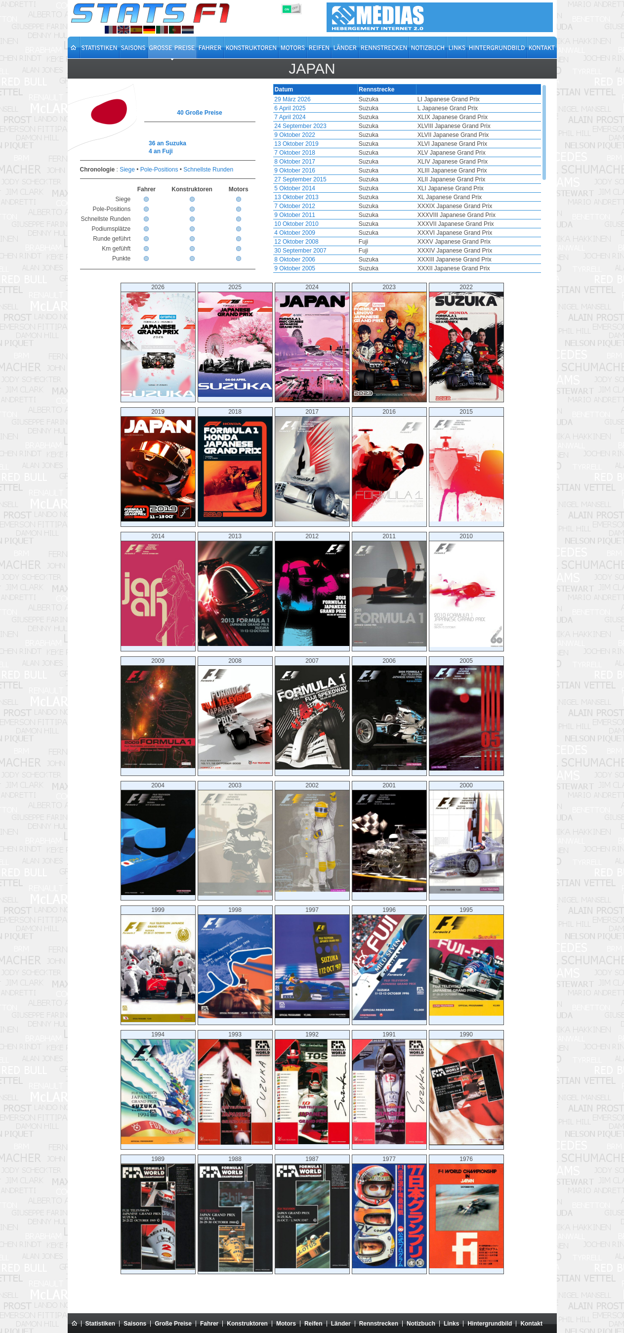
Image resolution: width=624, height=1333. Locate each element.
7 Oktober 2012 (294, 206)
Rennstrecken (378, 1323)
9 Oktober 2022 (294, 134)
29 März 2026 (292, 99)
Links (451, 1323)
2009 (158, 712)
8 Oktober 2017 (294, 161)
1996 (389, 963)
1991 (389, 1087)
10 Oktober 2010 (296, 223)
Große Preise (173, 1323)
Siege (127, 169)
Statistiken (100, 1323)
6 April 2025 (289, 108)
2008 (235, 714)
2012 (312, 589)
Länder (341, 1323)
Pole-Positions (159, 169)
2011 (389, 589)
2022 (466, 343)
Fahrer (209, 1323)
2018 (235, 464)
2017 (312, 464)
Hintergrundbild (489, 1323)
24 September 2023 (300, 126)
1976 (466, 1212)
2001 (389, 837)
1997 (312, 962)
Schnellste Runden (208, 169)
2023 (389, 343)
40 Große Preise (199, 112)
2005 (466, 714)
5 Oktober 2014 (294, 188)
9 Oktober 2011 (294, 215)
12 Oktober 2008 (296, 241)
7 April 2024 (289, 117)
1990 (466, 1088)
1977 (389, 1212)
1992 (312, 1087)
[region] (407, 178)
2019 (158, 464)
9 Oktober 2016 (294, 170)
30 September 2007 (300, 250)
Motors (286, 1323)
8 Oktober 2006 (294, 259)
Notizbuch (421, 1323)
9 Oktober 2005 (294, 268)
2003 (235, 839)
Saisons (135, 1323)
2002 (312, 837)
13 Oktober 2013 (296, 197)
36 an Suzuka (167, 143)
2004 (158, 838)
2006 (389, 713)
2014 (158, 589)
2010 (466, 590)
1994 (158, 1087)
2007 (312, 713)
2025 (235, 340)
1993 (235, 1088)
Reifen (313, 1323)
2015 (466, 464)
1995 (466, 961)
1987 (312, 1212)
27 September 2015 (300, 179)
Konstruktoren (247, 1323)
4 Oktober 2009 (294, 232)
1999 (158, 964)
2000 (466, 838)
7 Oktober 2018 (294, 152)
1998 (235, 962)
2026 (158, 340)
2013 (235, 589)
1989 (158, 1213)
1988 (235, 1214)
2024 (312, 343)
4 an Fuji (161, 151)
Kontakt (531, 1323)
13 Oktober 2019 (296, 143)
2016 (389, 464)
